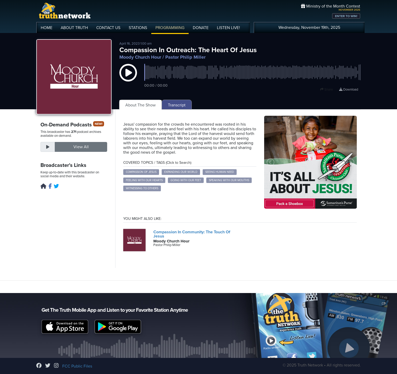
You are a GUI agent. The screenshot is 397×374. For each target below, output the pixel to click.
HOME (46, 27)
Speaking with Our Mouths (229, 180)
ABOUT (74, 27)
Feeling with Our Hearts (144, 180)
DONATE (201, 27)
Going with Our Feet (185, 180)
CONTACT (108, 27)
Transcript (177, 105)
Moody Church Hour (140, 57)
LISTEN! (228, 27)
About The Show (140, 105)
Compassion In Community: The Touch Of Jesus (191, 234)
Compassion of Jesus (141, 172)
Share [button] (326, 89)
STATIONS (138, 27)
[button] (128, 77)
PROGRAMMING (169, 27)
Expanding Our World (180, 172)
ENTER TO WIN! (346, 16)
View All (81, 146)
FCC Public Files (77, 366)
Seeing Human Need (219, 172)
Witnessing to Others (142, 188)
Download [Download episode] (348, 89)
